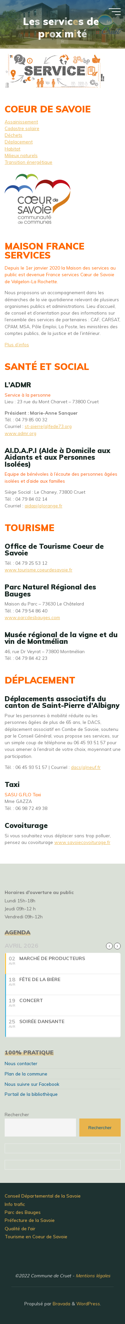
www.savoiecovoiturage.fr (82, 842)
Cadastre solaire (22, 128)
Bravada (60, 1303)
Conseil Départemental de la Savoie (43, 1196)
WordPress (88, 1303)
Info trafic (15, 1204)
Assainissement (21, 121)
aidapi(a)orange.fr (43, 505)
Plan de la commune (26, 1073)
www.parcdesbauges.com (32, 617)
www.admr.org (20, 433)
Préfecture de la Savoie (30, 1220)
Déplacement (19, 141)
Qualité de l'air (20, 1228)
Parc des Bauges (23, 1212)
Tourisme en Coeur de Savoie (36, 1236)
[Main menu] (115, 11)
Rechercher (17, 1114)
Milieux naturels (21, 155)
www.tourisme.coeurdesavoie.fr (38, 569)
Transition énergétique (28, 162)
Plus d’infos (17, 344)
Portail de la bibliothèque (31, 1094)
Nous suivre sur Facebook (32, 1084)
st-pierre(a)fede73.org (48, 426)
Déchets (13, 135)
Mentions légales (93, 1275)
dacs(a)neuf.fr (86, 767)
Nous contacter (21, 1063)
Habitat (12, 148)
